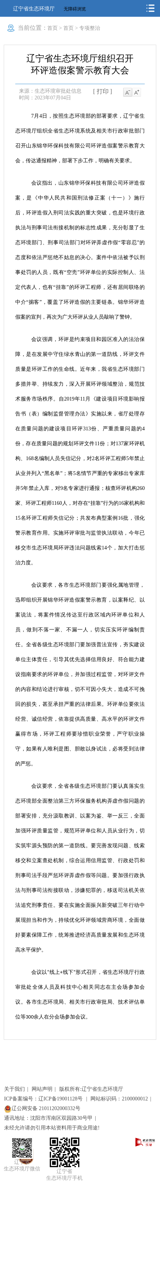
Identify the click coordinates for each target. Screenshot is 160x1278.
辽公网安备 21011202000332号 (42, 1108)
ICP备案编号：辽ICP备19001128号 (44, 1099)
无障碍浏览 (75, 9)
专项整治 (89, 28)
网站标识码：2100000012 (119, 1099)
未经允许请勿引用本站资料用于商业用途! (52, 1128)
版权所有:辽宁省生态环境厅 (91, 1089)
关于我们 (14, 1089)
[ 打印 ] (102, 91)
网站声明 (42, 1089)
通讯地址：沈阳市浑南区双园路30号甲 (48, 1118)
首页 (52, 28)
